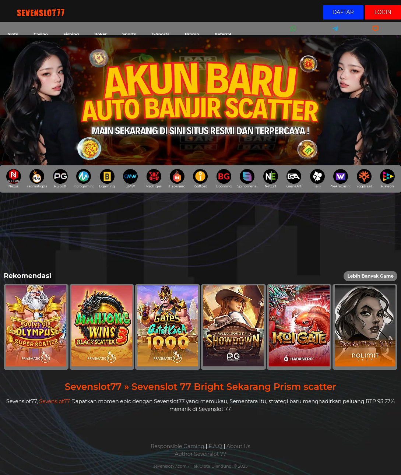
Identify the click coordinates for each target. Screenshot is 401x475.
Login (382, 12)
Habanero (177, 178)
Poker (100, 34)
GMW (130, 178)
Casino (41, 34)
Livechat (372, 33)
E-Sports (160, 34)
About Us (238, 446)
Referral (223, 34)
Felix (317, 178)
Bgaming (107, 178)
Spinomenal (247, 178)
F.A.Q (215, 446)
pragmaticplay (37, 178)
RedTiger (153, 178)
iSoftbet (200, 178)
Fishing (71, 34)
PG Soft (60, 178)
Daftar (343, 12)
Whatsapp (292, 33)
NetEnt (270, 178)
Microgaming (84, 178)
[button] (36, 327)
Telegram (333, 33)
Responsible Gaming (177, 446)
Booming (224, 178)
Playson (387, 178)
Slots (13, 34)
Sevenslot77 (54, 401)
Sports (129, 34)
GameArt (294, 178)
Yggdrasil (364, 178)
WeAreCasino (341, 178)
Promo (192, 34)
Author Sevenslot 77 (200, 454)
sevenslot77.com (171, 466)
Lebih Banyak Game (370, 276)
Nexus (13, 178)
